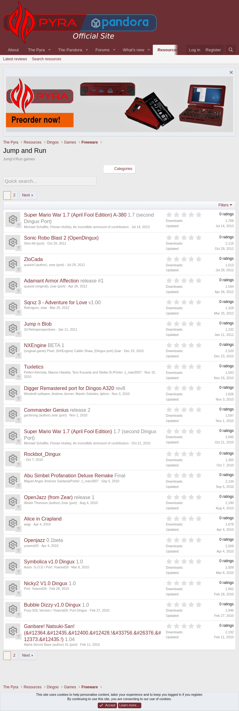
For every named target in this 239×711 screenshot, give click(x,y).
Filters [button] (223, 204)
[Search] (231, 50)
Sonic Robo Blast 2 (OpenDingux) (61, 237)
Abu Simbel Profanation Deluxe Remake (68, 475)
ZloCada (33, 258)
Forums (103, 50)
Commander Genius (46, 409)
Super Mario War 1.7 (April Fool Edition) (68, 430)
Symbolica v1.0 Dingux (49, 560)
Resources (168, 50)
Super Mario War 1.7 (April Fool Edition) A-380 (75, 214)
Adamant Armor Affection (51, 279)
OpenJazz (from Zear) (48, 496)
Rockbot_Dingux (42, 453)
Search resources (46, 59)
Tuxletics (34, 366)
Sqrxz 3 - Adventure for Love (55, 301)
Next (26, 194)
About (13, 50)
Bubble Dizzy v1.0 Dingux (52, 604)
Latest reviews (15, 59)
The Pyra (36, 50)
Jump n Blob (38, 323)
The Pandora (70, 50)
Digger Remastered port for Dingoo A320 (69, 387)
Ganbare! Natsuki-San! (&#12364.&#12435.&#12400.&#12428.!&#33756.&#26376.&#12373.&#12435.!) (92, 632)
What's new (133, 50)
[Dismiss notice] (230, 73)
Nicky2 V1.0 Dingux (46, 582)
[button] (49, 50)
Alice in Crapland (43, 518)
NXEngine (35, 344)
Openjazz (34, 539)
